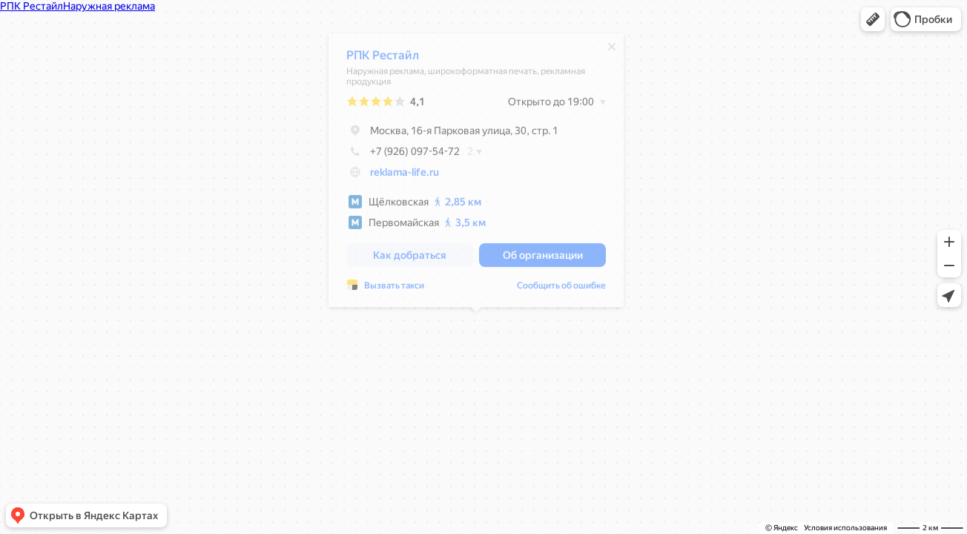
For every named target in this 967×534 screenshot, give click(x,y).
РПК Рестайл (382, 59)
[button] (873, 19)
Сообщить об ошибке (561, 289)
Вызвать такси (394, 289)
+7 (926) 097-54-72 (403, 155)
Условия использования (845, 528)
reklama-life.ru (404, 176)
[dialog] (476, 174)
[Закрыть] (612, 50)
